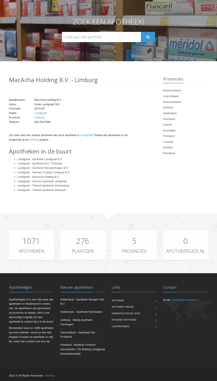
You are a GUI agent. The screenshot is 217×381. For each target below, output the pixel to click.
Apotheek (118, 300)
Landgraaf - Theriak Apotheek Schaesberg (43, 185)
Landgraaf (40, 113)
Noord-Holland (172, 90)
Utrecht (167, 124)
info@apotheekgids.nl (184, 299)
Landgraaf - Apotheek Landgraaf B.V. (40, 159)
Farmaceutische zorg (126, 313)
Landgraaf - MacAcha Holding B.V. (38, 176)
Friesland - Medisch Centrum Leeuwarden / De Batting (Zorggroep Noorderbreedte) (82, 349)
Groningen (169, 130)
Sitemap (50, 375)
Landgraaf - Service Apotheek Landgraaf (42, 181)
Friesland (168, 136)
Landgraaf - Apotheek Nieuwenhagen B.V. (43, 167)
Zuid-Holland (171, 96)
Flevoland (169, 153)
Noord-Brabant (172, 102)
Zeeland (168, 107)
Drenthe (168, 147)
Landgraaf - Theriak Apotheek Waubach (41, 190)
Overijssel (169, 119)
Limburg (39, 117)
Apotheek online (123, 307)
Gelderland (170, 113)
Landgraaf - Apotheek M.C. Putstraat (39, 163)
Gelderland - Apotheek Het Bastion (81, 311)
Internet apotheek (124, 319)
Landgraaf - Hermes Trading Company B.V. (43, 172)
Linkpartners (120, 326)
